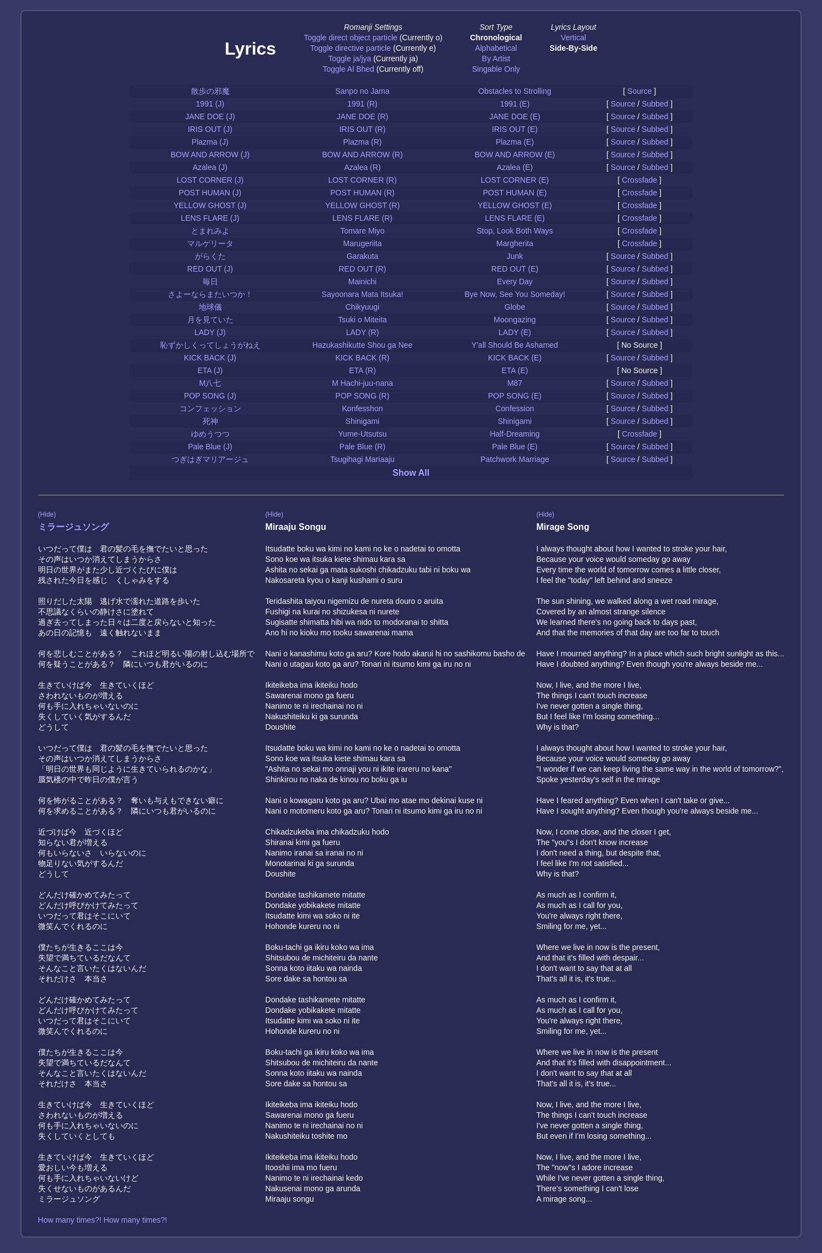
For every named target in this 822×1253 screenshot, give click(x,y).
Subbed (654, 103)
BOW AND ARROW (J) (210, 154)
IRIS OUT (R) (363, 129)
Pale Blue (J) (210, 446)
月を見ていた (210, 319)
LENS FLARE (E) (514, 218)
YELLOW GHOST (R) (362, 205)
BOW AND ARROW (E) (515, 154)
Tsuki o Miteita (362, 319)
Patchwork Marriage (514, 459)
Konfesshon (362, 408)
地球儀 (210, 306)
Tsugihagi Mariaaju (362, 459)
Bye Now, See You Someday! (514, 294)
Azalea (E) (515, 167)
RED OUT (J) (210, 268)
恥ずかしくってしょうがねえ (210, 345)
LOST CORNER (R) (362, 180)
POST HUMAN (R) (362, 192)
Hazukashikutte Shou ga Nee (362, 345)
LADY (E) (514, 332)
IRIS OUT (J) (210, 129)
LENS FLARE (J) (210, 218)
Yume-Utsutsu (362, 433)
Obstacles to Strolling (514, 91)
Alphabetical (496, 48)
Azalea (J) (210, 167)
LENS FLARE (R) (362, 218)
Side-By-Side (573, 48)
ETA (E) (515, 370)
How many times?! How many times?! (102, 1219)
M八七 (210, 383)
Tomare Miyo (362, 230)
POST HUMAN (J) (210, 192)
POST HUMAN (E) (515, 192)
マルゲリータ (210, 243)
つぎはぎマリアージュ (210, 459)
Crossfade (639, 180)
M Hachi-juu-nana (362, 383)
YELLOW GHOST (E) (514, 205)
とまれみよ (210, 230)
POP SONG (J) (210, 395)
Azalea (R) (362, 167)
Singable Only (496, 69)
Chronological (496, 37)
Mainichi (362, 281)
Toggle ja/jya (349, 58)
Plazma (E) (515, 141)
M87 (514, 383)
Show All (411, 472)
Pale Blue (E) (514, 446)
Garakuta (363, 256)
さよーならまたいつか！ (210, 294)
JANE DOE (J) (210, 116)
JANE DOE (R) (362, 116)
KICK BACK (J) (210, 357)
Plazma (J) (210, 141)
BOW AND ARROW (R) (362, 154)
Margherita (514, 243)
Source (639, 91)
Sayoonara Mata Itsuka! (363, 294)
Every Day (515, 281)
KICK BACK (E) (515, 357)
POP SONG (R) (363, 395)
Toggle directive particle (350, 48)
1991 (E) (515, 103)
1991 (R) (362, 103)
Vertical (573, 37)
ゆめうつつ (210, 433)
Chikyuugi (362, 306)
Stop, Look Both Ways (515, 230)
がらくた (210, 256)
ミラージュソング (73, 527)
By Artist (496, 58)
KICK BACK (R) (362, 357)
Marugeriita (362, 243)
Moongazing (514, 319)
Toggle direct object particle (350, 37)
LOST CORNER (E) (515, 180)
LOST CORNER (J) (210, 180)
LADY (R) (362, 332)
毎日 (210, 281)
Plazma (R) (362, 141)
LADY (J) (210, 332)
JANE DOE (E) (514, 116)
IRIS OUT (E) (515, 129)
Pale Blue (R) (362, 446)
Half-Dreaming (514, 433)
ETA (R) (362, 370)
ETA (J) (210, 370)
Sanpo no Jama (362, 91)
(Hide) (47, 514)
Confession (514, 408)
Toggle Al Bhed (348, 69)
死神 (210, 421)
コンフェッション (210, 408)
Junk (515, 256)
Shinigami (362, 421)
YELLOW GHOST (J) (210, 205)
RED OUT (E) (514, 268)
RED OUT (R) (362, 268)
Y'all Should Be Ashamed (514, 345)
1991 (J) (210, 103)
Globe (515, 306)
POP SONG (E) (515, 395)
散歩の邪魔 (210, 91)
